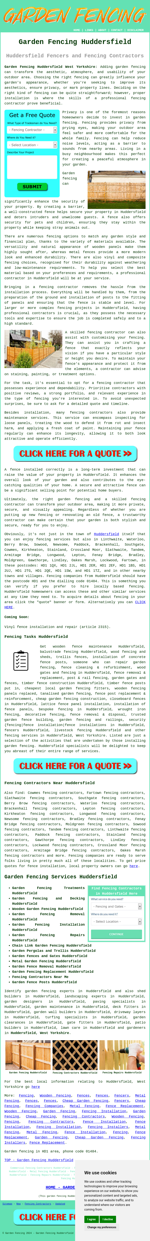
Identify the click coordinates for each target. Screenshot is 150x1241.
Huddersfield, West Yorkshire (40, 1033)
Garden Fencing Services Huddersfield (60, 877)
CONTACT (117, 30)
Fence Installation (104, 1122)
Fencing (26, 1096)
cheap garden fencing (57, 699)
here (134, 866)
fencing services (21, 735)
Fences (83, 1096)
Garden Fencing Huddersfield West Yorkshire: (50, 67)
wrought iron (132, 709)
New (18, 1204)
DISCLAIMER (135, 30)
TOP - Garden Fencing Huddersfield (38, 1160)
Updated (60, 1204)
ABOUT (102, 30)
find (19, 793)
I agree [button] (91, 1219)
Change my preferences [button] (101, 1227)
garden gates (124, 678)
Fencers (121, 1096)
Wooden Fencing (55, 1096)
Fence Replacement (125, 1106)
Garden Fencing (59, 1111)
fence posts (134, 683)
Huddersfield (106, 534)
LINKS (89, 30)
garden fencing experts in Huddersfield (68, 991)
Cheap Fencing (41, 1117)
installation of (108, 657)
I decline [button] (108, 1219)
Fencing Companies (44, 1106)
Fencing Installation (104, 1111)
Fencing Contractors (84, 1117)
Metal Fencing (84, 1106)
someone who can (91, 662)
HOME (77, 30)
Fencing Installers (108, 1127)
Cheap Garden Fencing (85, 1101)
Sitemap (7, 1204)
